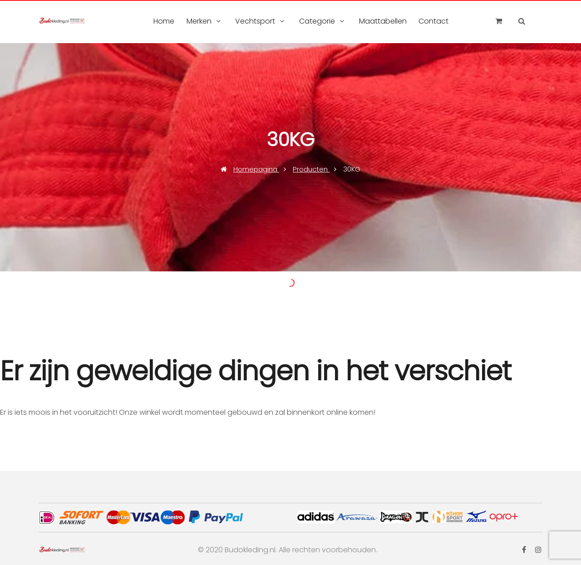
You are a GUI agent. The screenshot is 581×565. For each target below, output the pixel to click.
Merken (199, 21)
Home (163, 21)
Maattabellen (383, 21)
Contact (433, 21)
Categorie (317, 21)
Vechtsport (255, 21)
